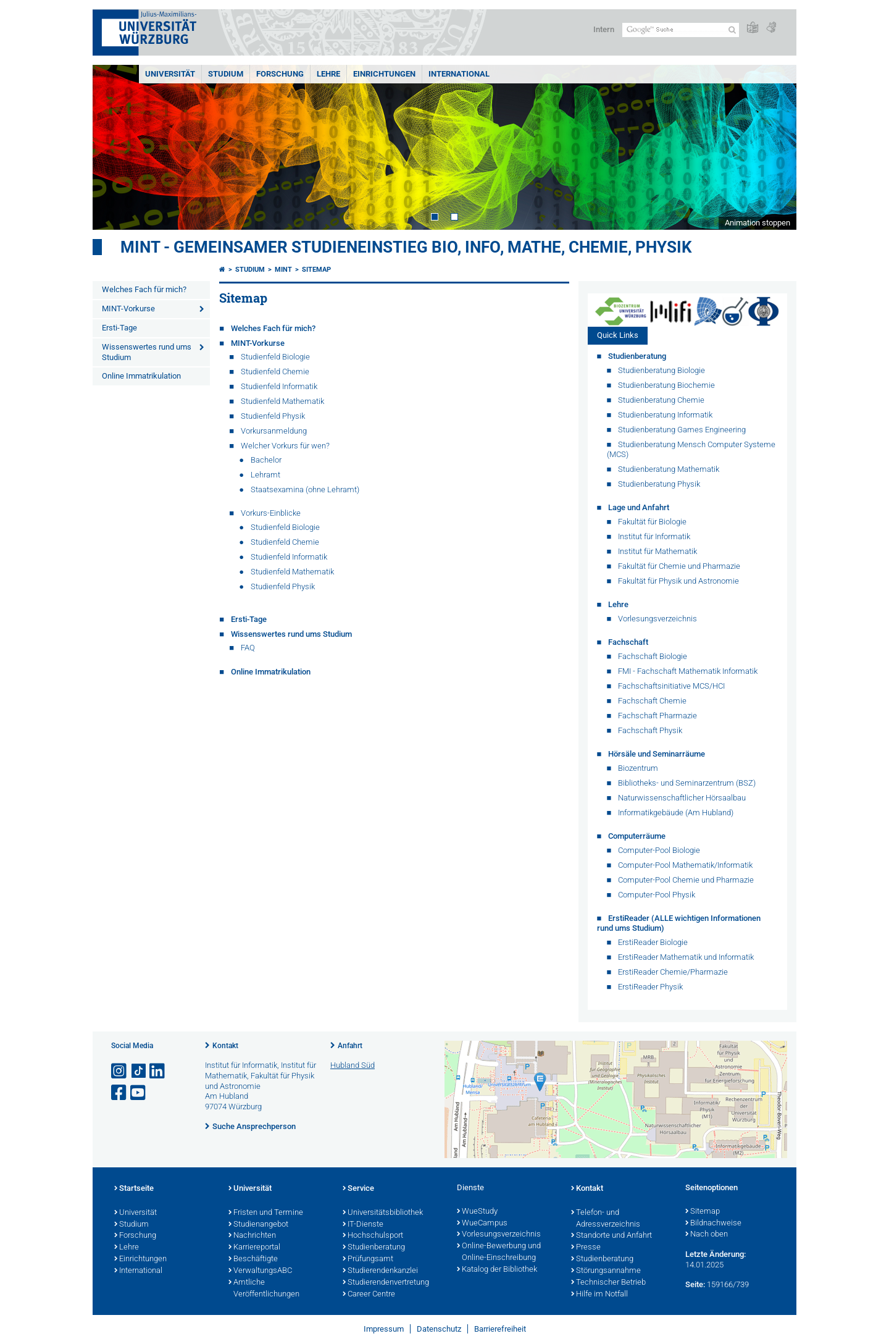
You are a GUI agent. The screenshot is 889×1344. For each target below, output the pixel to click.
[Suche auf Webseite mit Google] (680, 30)
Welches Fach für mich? (144, 289)
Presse (586, 1247)
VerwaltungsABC (260, 1271)
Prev (114, 147)
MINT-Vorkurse (128, 308)
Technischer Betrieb (608, 1282)
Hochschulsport (373, 1235)
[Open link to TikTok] (139, 1071)
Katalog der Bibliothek (497, 1269)
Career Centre (369, 1294)
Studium (225, 73)
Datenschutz (439, 1329)
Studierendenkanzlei (380, 1271)
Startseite (134, 1189)
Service (358, 1189)
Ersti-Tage (119, 327)
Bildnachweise (713, 1223)
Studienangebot (258, 1224)
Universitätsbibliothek (383, 1213)
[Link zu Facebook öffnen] (119, 1093)
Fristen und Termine (265, 1213)
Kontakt (225, 1045)
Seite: (695, 1284)
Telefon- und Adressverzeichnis (605, 1219)
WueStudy (477, 1211)
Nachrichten (252, 1235)
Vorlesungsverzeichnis (499, 1234)
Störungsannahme (606, 1271)
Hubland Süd (352, 1065)
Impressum (384, 1329)
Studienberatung (374, 1247)
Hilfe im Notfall (599, 1294)
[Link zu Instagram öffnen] (119, 1071)
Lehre (328, 73)
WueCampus (482, 1223)
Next (774, 147)
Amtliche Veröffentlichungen (263, 1288)
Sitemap (316, 270)
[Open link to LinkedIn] (158, 1071)
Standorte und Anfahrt (611, 1235)
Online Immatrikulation (141, 375)
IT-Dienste (363, 1224)
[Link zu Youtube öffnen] (139, 1093)
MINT (283, 270)
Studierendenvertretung (386, 1282)
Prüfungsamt (368, 1259)
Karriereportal (254, 1247)
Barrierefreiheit (500, 1329)
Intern (603, 29)
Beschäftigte (253, 1259)
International (459, 73)
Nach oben (706, 1234)
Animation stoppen (757, 222)
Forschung (280, 73)
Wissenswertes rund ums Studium (146, 352)
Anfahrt (350, 1045)
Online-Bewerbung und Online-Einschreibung (499, 1252)
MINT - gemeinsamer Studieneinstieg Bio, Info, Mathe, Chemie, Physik (406, 247)
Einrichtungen (384, 73)
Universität (170, 73)
